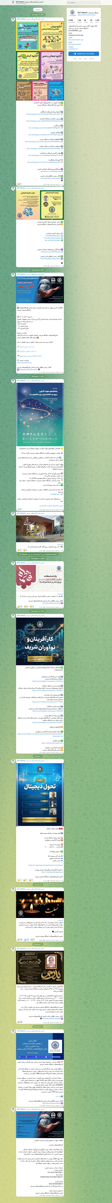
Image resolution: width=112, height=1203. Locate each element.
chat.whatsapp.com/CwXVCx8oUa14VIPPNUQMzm (43, 141)
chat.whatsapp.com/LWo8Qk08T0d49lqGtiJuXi (44, 155)
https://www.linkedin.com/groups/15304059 (47, 711)
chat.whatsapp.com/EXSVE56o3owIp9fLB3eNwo (44, 148)
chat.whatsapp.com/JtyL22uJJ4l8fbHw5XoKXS (44, 162)
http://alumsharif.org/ (75, 40)
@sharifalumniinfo (74, 44)
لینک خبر (58, 1096)
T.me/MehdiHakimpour (53, 236)
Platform (91, 58)
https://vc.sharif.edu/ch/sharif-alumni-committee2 (46, 865)
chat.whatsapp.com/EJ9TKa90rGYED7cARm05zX (43, 114)
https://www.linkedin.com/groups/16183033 (47, 722)
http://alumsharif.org (24, 363)
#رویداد (60, 506)
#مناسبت (60, 544)
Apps (85, 58)
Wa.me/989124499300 (53, 240)
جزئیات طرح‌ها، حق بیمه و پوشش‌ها (30, 356)
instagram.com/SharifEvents (51, 171)
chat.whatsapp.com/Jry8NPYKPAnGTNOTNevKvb (43, 121)
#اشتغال (55, 506)
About (75, 58)
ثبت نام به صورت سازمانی (27, 351)
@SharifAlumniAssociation (87, 15)
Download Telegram (84, 54)
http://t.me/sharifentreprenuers (52, 743)
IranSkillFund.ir (55, 494)
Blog (80, 58)
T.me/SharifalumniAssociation (50, 178)
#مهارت (49, 506)
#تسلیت (60, 920)
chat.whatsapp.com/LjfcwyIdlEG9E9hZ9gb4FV (44, 128)
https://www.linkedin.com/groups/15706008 (47, 681)
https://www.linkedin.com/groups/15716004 (47, 702)
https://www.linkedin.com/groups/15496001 (47, 690)
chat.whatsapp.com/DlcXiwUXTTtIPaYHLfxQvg (44, 135)
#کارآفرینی (42, 506)
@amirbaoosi (73, 49)
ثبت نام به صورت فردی (26, 347)
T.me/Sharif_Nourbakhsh (52, 238)
